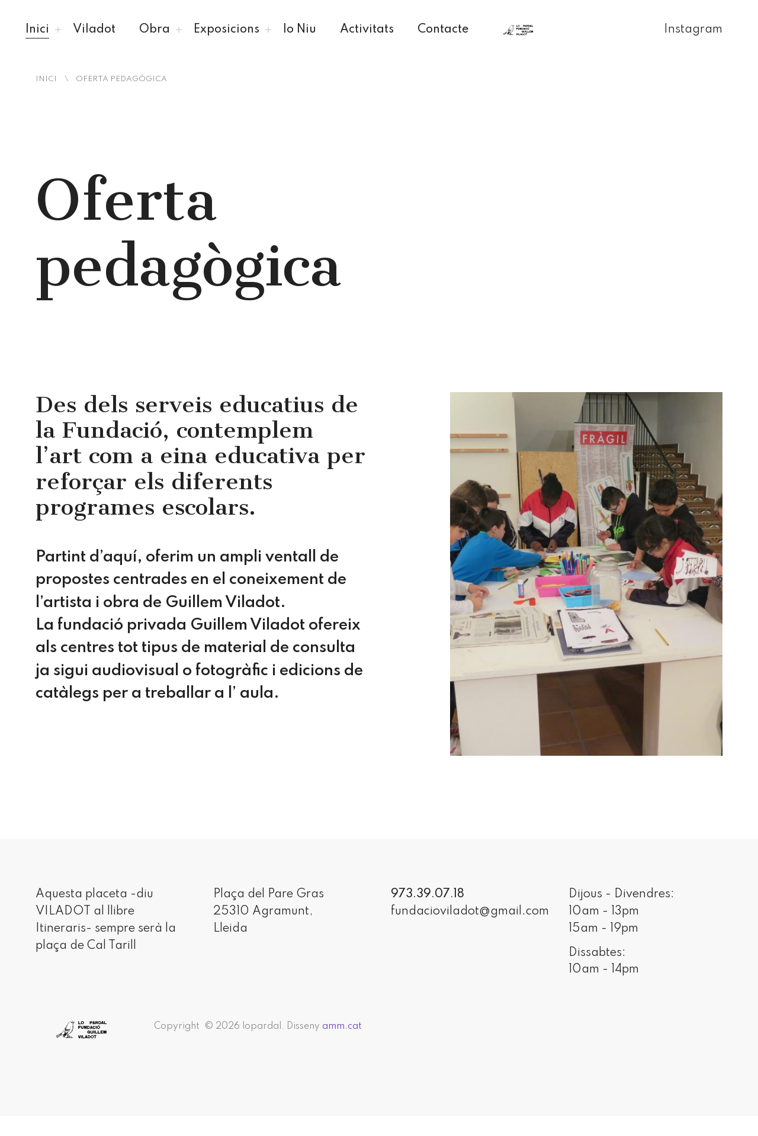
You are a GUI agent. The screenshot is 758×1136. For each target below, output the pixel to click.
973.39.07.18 (427, 894)
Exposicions (226, 29)
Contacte (443, 29)
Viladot (94, 29)
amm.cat (342, 1026)
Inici (37, 29)
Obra (154, 29)
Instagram (693, 30)
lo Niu (299, 29)
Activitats (367, 29)
